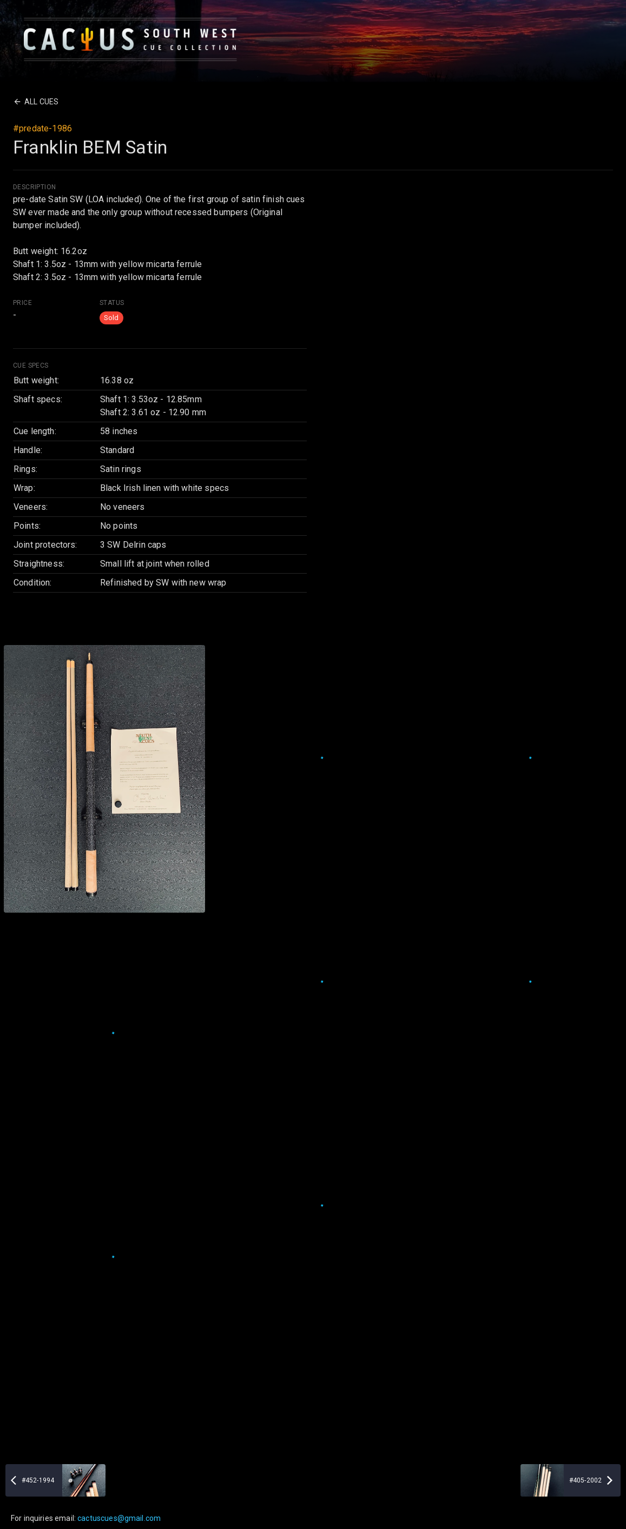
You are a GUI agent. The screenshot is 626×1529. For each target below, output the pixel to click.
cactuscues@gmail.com (119, 1518)
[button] (111, 317)
